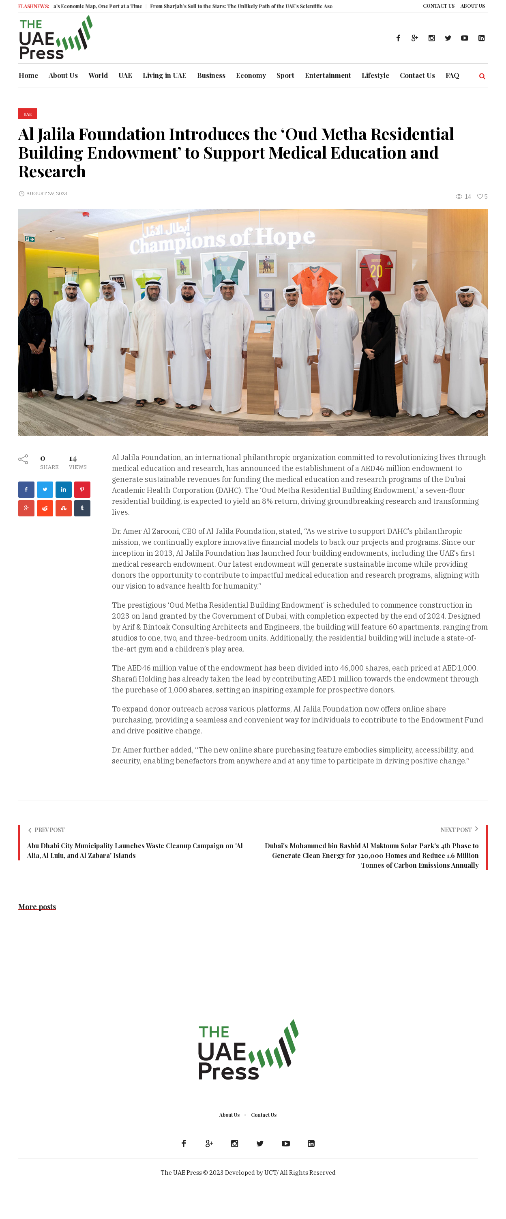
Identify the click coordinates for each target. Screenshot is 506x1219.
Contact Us (264, 1115)
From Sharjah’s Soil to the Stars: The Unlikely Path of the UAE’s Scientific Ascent (253, 6)
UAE (28, 114)
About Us (229, 1115)
